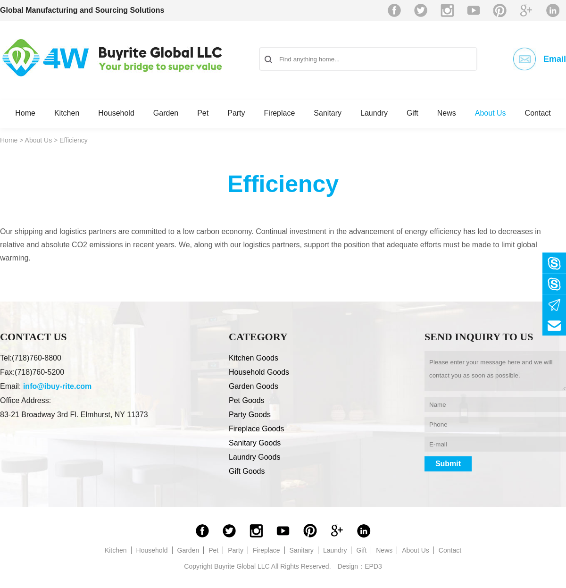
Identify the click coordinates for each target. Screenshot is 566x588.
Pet (202, 113)
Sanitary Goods (255, 443)
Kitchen (66, 113)
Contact (538, 113)
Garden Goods (253, 386)
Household (116, 113)
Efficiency (73, 140)
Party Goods (250, 415)
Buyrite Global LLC (112, 57)
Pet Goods (247, 400)
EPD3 (373, 566)
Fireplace (279, 113)
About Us (490, 113)
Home (25, 113)
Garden (165, 113)
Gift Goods (247, 471)
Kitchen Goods (253, 358)
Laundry (374, 113)
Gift (412, 113)
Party (236, 113)
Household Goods (259, 372)
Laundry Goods (254, 457)
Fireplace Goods (256, 429)
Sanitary (327, 113)
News (446, 113)
